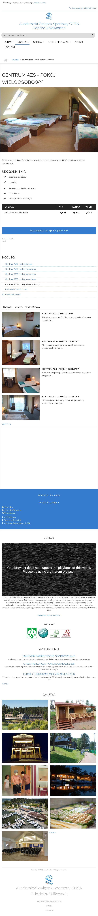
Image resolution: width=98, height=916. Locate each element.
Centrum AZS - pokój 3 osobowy (20, 274)
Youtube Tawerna (13, 510)
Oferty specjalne (58, 42)
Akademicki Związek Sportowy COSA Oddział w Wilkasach (49, 26)
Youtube (9, 507)
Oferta (37, 42)
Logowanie (49, 910)
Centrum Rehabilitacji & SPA (17, 523)
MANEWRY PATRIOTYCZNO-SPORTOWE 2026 (49, 656)
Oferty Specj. (32, 307)
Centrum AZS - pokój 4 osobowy (20, 279)
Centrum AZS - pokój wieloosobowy (22, 284)
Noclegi (22, 42)
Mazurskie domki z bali (16, 289)
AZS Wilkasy (10, 517)
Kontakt (10, 47)
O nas (8, 42)
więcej (6, 424)
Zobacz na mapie (40, 3)
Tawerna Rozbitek (12, 520)
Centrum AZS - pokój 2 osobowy (20, 269)
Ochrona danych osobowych (49, 902)
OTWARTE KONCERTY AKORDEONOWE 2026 (49, 663)
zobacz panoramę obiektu (48, 615)
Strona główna (5, 60)
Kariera (49, 906)
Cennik (79, 42)
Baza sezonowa (12, 294)
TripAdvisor (10, 513)
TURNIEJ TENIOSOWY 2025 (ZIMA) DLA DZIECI (49, 674)
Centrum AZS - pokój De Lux (18, 264)
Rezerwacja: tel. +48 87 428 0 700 (82, 8)
